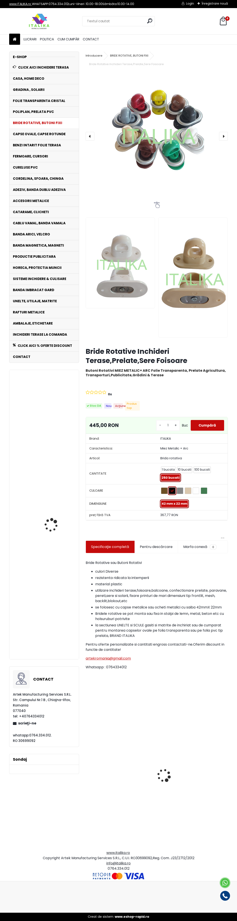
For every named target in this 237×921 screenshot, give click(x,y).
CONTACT (91, 39)
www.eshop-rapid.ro (132, 916)
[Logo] (39, 21)
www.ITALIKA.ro (20, 4)
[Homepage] (14, 39)
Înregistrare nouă (215, 3)
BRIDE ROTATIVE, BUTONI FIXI (129, 56)
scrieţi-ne (27, 723)
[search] (149, 20)
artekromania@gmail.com (108, 658)
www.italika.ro (118, 852)
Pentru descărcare (156, 546)
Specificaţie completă (110, 546)
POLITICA (47, 39)
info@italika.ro (118, 863)
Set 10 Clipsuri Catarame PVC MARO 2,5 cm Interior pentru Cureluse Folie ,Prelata (192, 795)
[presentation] (90, 136)
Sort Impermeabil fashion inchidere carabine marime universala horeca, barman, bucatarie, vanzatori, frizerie (53, 426)
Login (190, 3)
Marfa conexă (199, 546)
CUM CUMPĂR (68, 39)
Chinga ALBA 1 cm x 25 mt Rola (55, 637)
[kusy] (166, 425)
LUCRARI (30, 39)
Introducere (94, 56)
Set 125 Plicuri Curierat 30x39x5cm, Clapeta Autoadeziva (118, 803)
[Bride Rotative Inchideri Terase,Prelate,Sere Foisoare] (157, 134)
